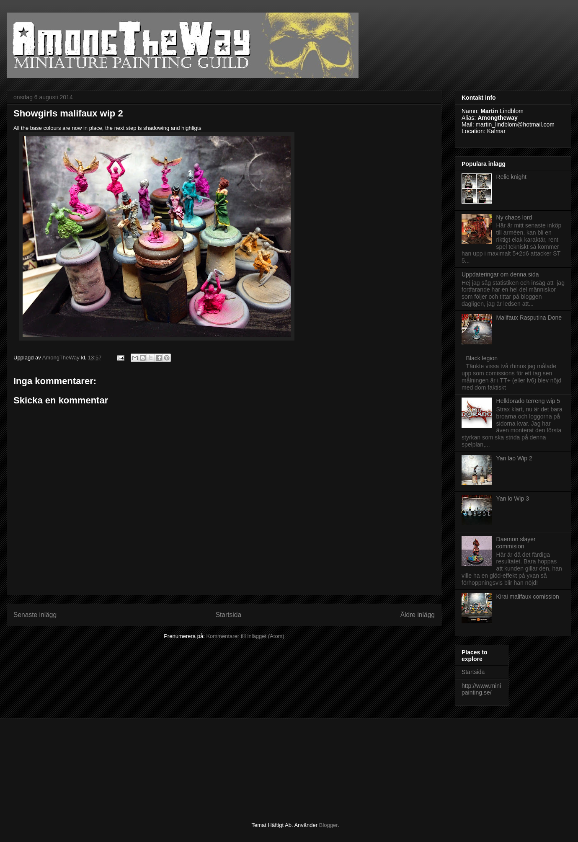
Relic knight (511, 176)
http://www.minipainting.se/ (481, 689)
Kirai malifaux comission (527, 596)
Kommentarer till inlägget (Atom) (245, 636)
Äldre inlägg (417, 614)
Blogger (328, 825)
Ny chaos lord (514, 217)
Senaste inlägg (35, 614)
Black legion (482, 358)
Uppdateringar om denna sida (500, 274)
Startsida (229, 614)
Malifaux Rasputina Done (529, 317)
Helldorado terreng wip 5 (528, 401)
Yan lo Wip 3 (512, 498)
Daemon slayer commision (516, 543)
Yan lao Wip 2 (514, 458)
